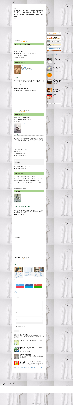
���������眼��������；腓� (54, 48)
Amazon (23, 69)
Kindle (26, 69)
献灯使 (22, 193)
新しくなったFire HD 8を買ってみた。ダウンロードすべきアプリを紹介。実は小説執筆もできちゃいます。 (57, 82)
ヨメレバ (25, 67)
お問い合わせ (15, 2)
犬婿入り (22, 65)
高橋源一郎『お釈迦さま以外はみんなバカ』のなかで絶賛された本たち (57, 96)
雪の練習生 (23, 123)
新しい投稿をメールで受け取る (20, 326)
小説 (15, 291)
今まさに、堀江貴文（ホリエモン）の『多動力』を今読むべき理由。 (57, 90)
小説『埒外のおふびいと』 (24, 334)
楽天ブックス (30, 69)
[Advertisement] (29, 30)
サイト (17, 319)
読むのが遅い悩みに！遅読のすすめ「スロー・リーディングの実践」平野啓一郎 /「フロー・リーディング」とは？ (31, 348)
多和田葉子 (16, 292)
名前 (16, 312)
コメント (17, 300)
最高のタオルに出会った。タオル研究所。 (56, 68)
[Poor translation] (2, 385)
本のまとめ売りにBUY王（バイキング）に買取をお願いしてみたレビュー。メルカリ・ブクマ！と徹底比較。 (38, 274)
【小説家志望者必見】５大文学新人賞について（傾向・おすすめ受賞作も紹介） (57, 61)
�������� (59, 49)
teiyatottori (18, 294)
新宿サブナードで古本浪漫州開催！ (25, 354)
